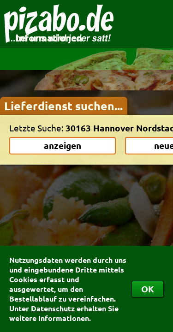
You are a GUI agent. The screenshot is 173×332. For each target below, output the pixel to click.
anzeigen (62, 145)
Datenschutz (53, 308)
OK (147, 289)
